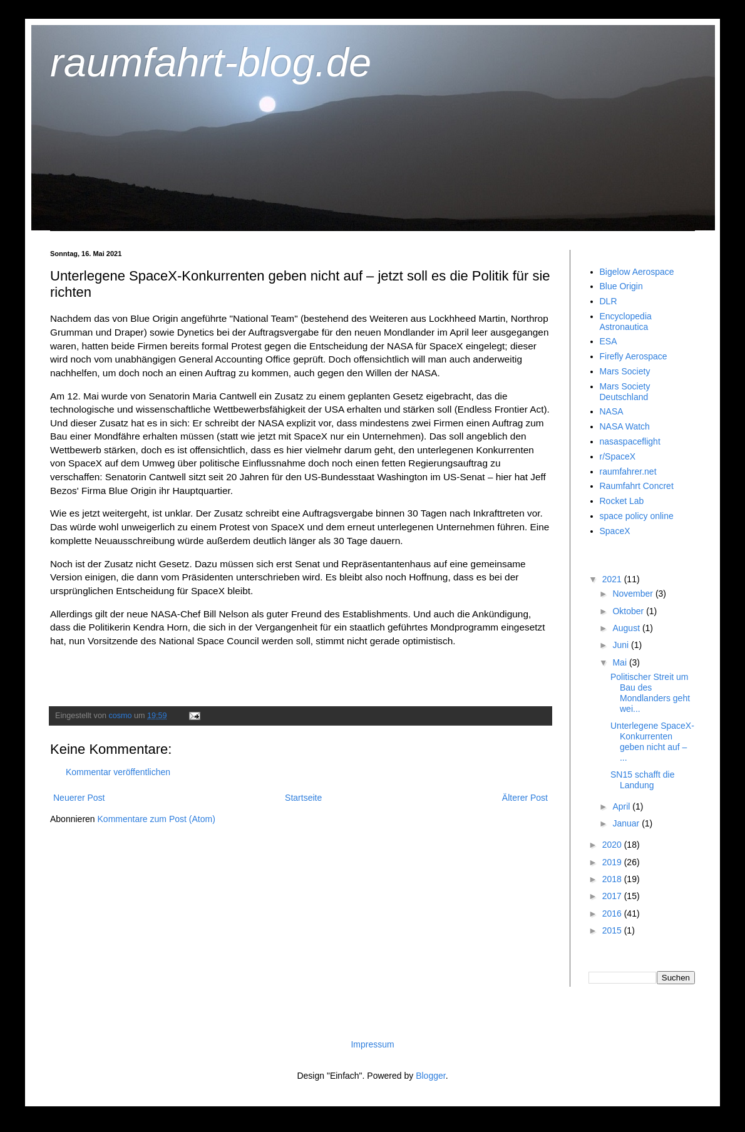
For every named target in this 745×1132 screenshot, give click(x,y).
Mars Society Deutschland (625, 391)
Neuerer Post (79, 798)
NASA (612, 411)
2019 (613, 862)
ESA (608, 341)
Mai (620, 662)
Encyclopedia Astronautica (626, 321)
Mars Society (625, 371)
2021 (613, 579)
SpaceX (615, 531)
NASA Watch (625, 426)
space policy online (637, 516)
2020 (613, 845)
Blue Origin (621, 286)
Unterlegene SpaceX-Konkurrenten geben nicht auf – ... (652, 741)
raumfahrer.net (628, 471)
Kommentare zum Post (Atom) (156, 819)
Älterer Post (525, 798)
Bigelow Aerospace (637, 272)
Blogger (430, 1076)
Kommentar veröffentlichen (118, 772)
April (622, 806)
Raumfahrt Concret (637, 486)
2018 (613, 879)
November (633, 594)
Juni (621, 645)
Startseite (303, 798)
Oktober (629, 611)
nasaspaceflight (630, 441)
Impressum (372, 1044)
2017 (613, 896)
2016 (613, 913)
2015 (613, 930)
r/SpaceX (618, 456)
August (627, 628)
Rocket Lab (622, 501)
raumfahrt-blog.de (210, 62)
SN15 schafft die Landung (642, 779)
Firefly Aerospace (633, 356)
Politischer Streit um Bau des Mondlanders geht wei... (650, 692)
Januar (627, 823)
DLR (608, 301)
